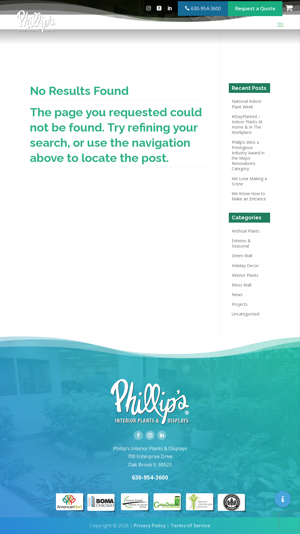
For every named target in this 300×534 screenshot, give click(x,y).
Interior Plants (245, 275)
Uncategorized (245, 314)
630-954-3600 (206, 7)
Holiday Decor (245, 265)
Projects (240, 304)
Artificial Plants (246, 231)
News (237, 294)
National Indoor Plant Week (247, 103)
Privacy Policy (150, 525)
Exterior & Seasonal (241, 243)
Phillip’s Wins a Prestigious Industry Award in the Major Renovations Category (248, 155)
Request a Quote (255, 7)
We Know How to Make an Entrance (249, 196)
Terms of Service (190, 525)
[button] (283, 499)
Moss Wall (241, 285)
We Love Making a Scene (249, 181)
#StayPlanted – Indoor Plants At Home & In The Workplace (247, 124)
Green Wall (242, 255)
